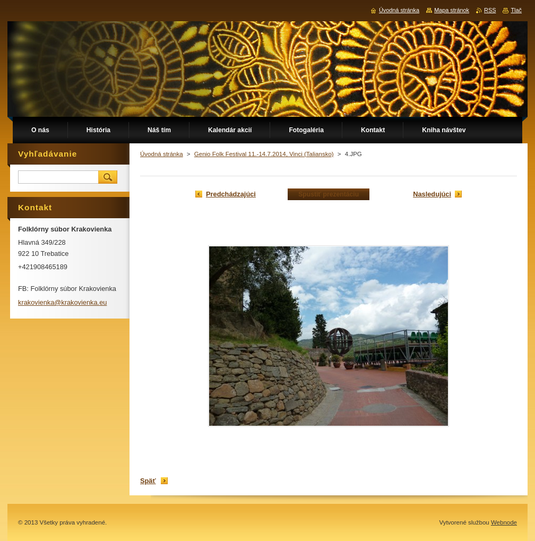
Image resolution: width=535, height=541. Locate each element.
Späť (148, 481)
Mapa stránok (451, 10)
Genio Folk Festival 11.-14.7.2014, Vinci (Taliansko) (264, 154)
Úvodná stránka (161, 154)
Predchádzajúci (231, 194)
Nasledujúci (432, 194)
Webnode (504, 522)
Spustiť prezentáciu (328, 194)
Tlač (516, 10)
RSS (490, 10)
